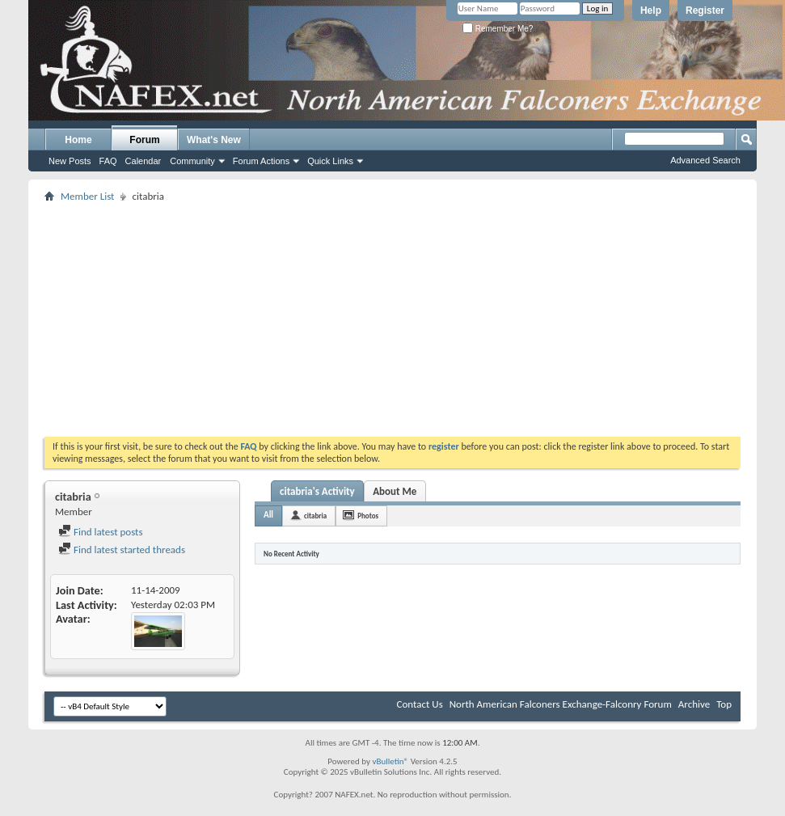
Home (78, 140)
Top (724, 704)
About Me (394, 491)
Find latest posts (100, 532)
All (268, 514)
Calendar (143, 161)
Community (192, 161)
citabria (315, 515)
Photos (367, 515)
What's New (214, 140)
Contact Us (420, 704)
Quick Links (330, 161)
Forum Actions (261, 161)
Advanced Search (705, 160)
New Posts (70, 161)
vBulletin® (390, 761)
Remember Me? (497, 28)
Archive (694, 704)
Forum (144, 140)
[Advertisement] (348, 319)
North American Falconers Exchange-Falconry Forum (560, 704)
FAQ (108, 161)
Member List (87, 196)
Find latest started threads (121, 549)
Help (650, 10)
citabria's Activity (317, 491)
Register (705, 10)
